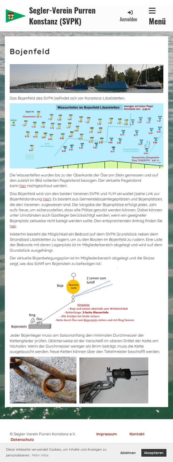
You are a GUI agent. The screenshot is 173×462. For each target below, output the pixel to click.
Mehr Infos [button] (40, 455)
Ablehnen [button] (128, 453)
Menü (157, 17)
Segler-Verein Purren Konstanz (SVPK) (62, 16)
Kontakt (137, 434)
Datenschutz (22, 439)
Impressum (106, 434)
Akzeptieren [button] (154, 453)
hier (46, 199)
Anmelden (128, 16)
